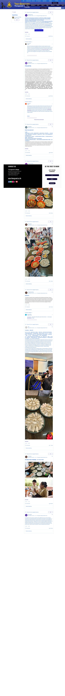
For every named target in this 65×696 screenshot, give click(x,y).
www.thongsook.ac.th (14, 178)
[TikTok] (15, 182)
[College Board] (29, 1)
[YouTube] (17, 182)
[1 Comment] (27, 36)
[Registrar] (50, 1)
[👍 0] (26, 34)
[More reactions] (29, 34)
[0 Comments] (27, 152)
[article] (39, 34)
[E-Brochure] (55, 3)
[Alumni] (62, 1)
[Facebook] (9, 182)
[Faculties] (56, 1)
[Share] (52, 14)
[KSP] (23, 1)
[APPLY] (52, 179)
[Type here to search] (54, 8)
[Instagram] (13, 182)
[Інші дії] (52, 44)
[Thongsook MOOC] (44, 8)
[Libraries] (33, 1)
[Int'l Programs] (38, 1)
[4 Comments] (27, 96)
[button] (17, 19)
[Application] (45, 1)
